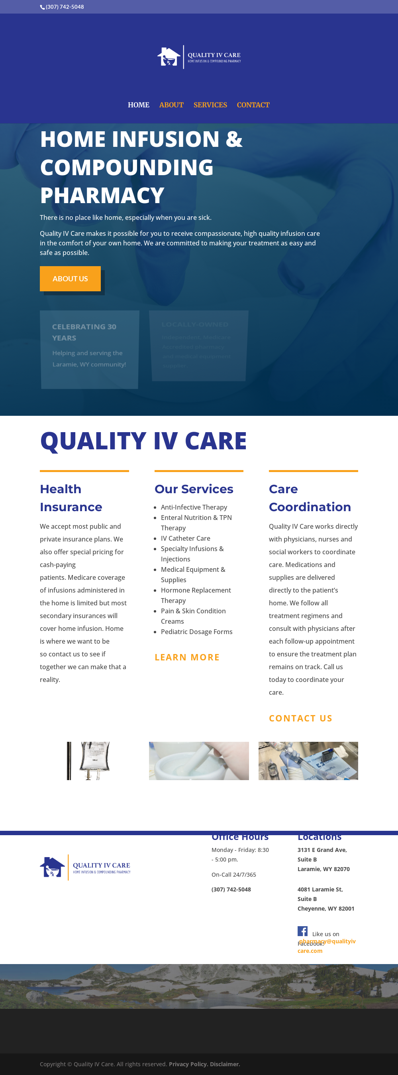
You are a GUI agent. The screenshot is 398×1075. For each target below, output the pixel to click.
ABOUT (171, 105)
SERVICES (210, 105)
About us (70, 278)
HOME (138, 105)
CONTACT (253, 105)
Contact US (301, 718)
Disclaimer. (225, 1064)
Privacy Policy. (188, 1064)
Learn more (187, 657)
